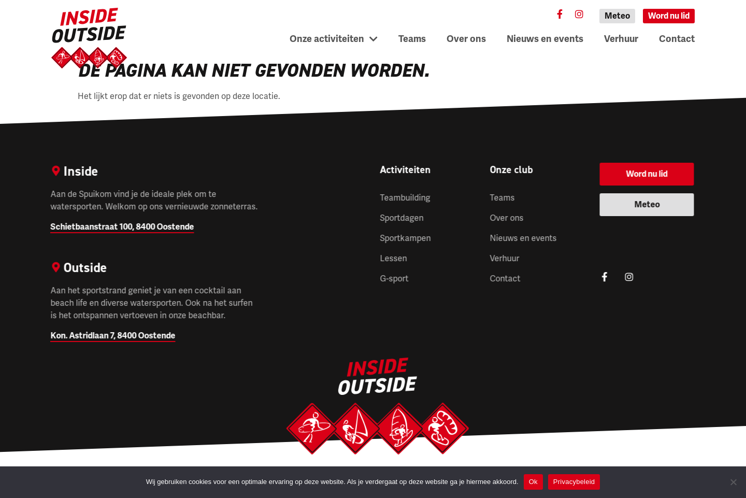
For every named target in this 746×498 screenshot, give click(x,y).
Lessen (393, 258)
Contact (677, 39)
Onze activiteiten (334, 39)
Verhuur (621, 39)
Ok (533, 482)
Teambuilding (405, 198)
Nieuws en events (545, 39)
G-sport (394, 279)
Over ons (466, 39)
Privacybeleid (574, 482)
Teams (412, 39)
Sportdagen (401, 218)
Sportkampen (405, 238)
